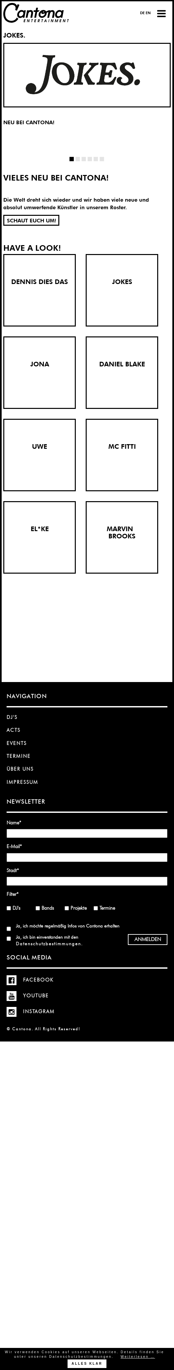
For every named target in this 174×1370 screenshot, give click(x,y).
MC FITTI (122, 446)
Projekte (79, 908)
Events (17, 743)
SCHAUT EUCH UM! (31, 220)
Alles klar (87, 1363)
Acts (13, 730)
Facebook (30, 980)
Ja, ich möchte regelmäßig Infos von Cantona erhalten (67, 925)
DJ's (12, 717)
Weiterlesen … (138, 1356)
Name (16, 822)
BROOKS (121, 536)
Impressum (22, 782)
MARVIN (122, 529)
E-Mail (16, 846)
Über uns (20, 769)
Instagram (31, 1011)
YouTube (28, 996)
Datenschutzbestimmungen (48, 943)
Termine (19, 756)
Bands (48, 908)
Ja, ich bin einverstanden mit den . (49, 940)
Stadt (16, 870)
